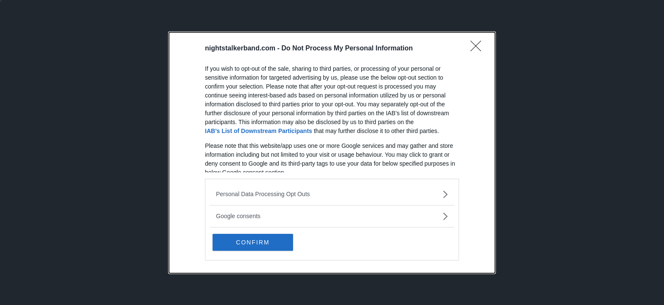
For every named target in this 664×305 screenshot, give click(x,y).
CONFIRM (252, 242)
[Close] (478, 49)
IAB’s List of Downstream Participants (258, 131)
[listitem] (332, 194)
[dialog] (332, 152)
